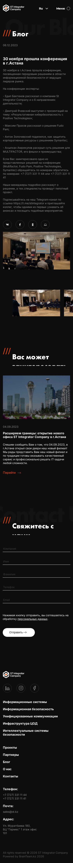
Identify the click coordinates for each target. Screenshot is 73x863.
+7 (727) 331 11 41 (14, 798)
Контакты (10, 776)
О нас (7, 769)
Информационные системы (25, 702)
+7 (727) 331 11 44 (15, 794)
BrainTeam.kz (27, 856)
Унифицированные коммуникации (30, 716)
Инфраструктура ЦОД (20, 723)
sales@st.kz (10, 811)
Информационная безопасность (28, 709)
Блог (6, 762)
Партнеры (11, 755)
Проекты (10, 747)
